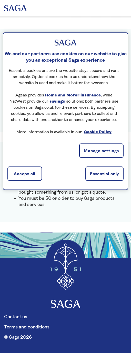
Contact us (15, 317)
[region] (65, 111)
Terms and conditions (26, 327)
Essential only (104, 174)
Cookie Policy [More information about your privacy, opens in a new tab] (98, 132)
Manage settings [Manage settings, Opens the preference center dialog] (101, 151)
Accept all (24, 174)
